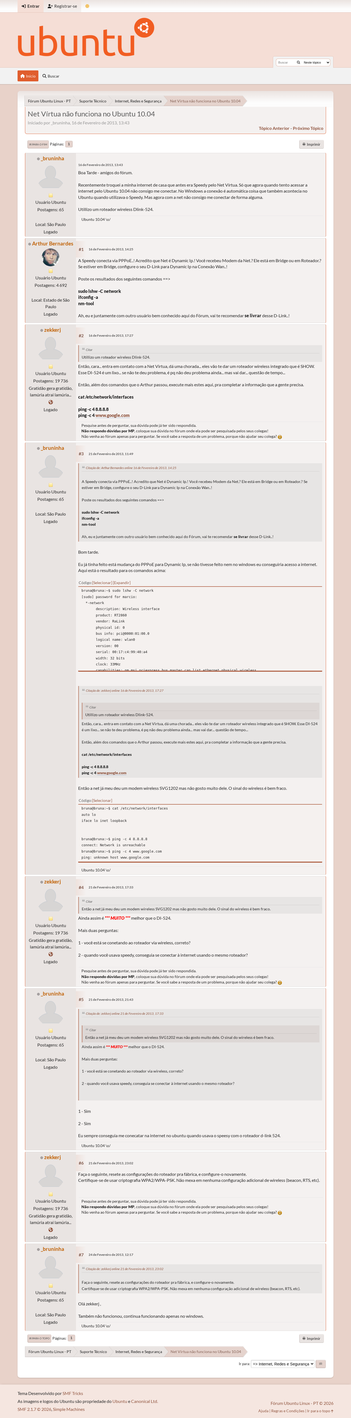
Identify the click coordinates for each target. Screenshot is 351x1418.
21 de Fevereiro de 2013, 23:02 (111, 1163)
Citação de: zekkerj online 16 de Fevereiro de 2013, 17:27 (124, 690)
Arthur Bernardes (52, 243)
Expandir (121, 582)
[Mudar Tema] (87, 6)
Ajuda (263, 1410)
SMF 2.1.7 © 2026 (34, 1409)
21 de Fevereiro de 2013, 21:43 (111, 999)
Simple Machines (69, 1409)
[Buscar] (298, 62)
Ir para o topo (39, 1338)
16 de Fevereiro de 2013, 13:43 (100, 165)
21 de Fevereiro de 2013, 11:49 (111, 454)
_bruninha (52, 158)
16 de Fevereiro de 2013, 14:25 (111, 249)
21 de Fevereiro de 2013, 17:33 (111, 887)
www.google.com (112, 415)
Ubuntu (119, 1401)
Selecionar (102, 582)
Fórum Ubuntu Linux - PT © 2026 (302, 1403)
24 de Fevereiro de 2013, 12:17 (111, 1254)
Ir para (244, 1364)
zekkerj (52, 330)
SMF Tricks (73, 1393)
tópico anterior (274, 128)
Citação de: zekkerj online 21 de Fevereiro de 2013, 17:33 (124, 1013)
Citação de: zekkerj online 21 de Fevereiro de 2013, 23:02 (124, 1269)
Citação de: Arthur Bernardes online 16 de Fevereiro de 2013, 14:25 (131, 468)
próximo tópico (308, 128)
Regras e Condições (287, 1410)
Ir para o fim (38, 144)
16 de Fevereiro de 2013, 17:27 (111, 335)
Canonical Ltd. (144, 1401)
